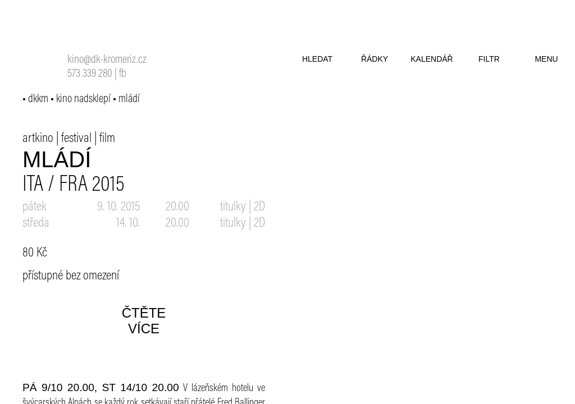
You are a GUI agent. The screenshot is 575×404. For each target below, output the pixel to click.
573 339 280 (89, 74)
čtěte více (144, 320)
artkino (37, 138)
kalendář (431, 58)
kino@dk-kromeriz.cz (107, 60)
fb (122, 74)
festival (76, 138)
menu (546, 58)
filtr (489, 58)
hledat (317, 58)
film (107, 138)
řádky (374, 58)
